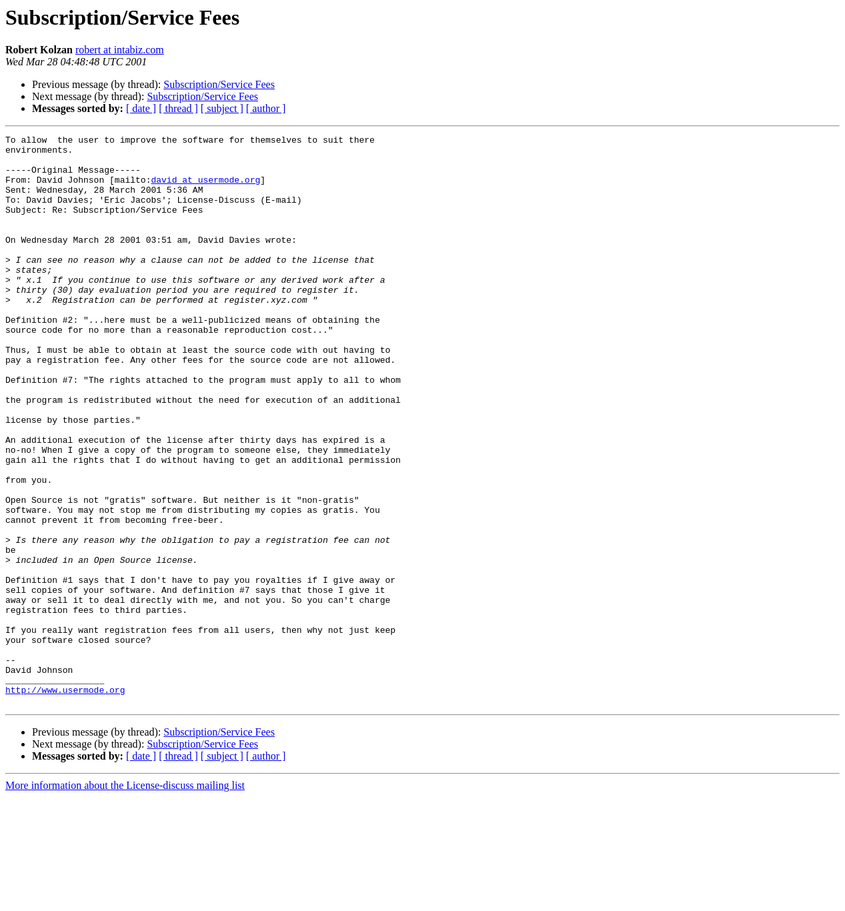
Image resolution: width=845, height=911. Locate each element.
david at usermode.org (205, 189)
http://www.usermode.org (65, 802)
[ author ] (266, 108)
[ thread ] (178, 108)
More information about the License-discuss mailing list (125, 899)
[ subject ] (222, 108)
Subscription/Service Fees (219, 84)
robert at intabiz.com (119, 49)
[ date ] (141, 108)
